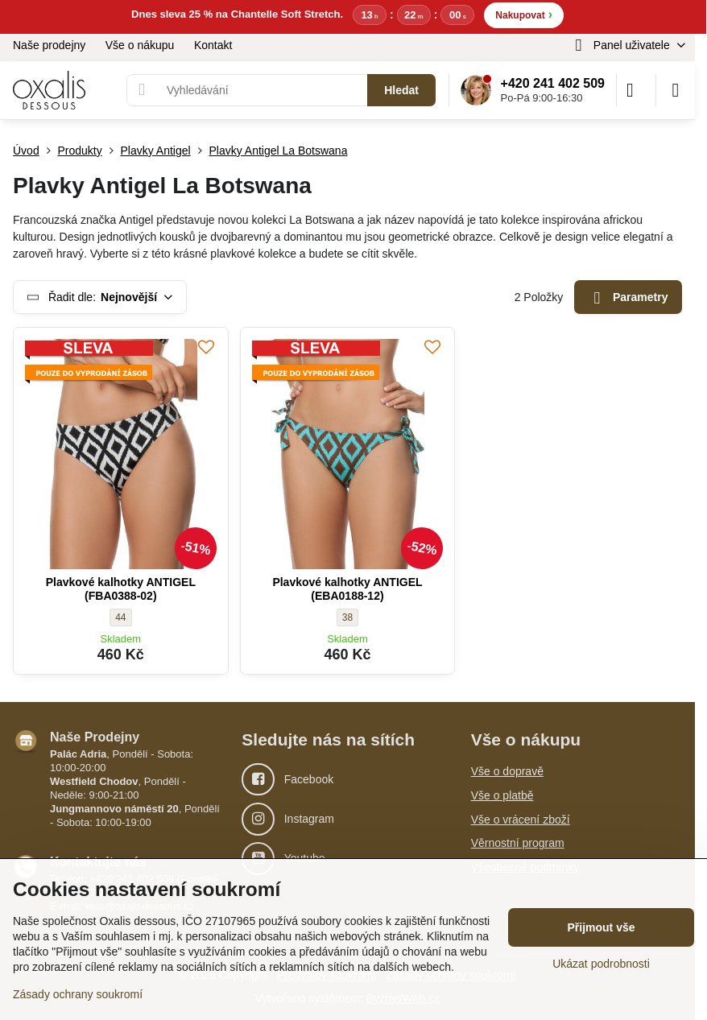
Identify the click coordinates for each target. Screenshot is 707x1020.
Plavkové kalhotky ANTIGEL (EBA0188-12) (347, 589)
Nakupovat (523, 14)
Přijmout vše (601, 927)
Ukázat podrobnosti (601, 963)
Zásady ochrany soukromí (78, 994)
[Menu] (675, 90)
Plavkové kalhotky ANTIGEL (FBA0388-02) (121, 589)
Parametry (628, 298)
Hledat (401, 90)
